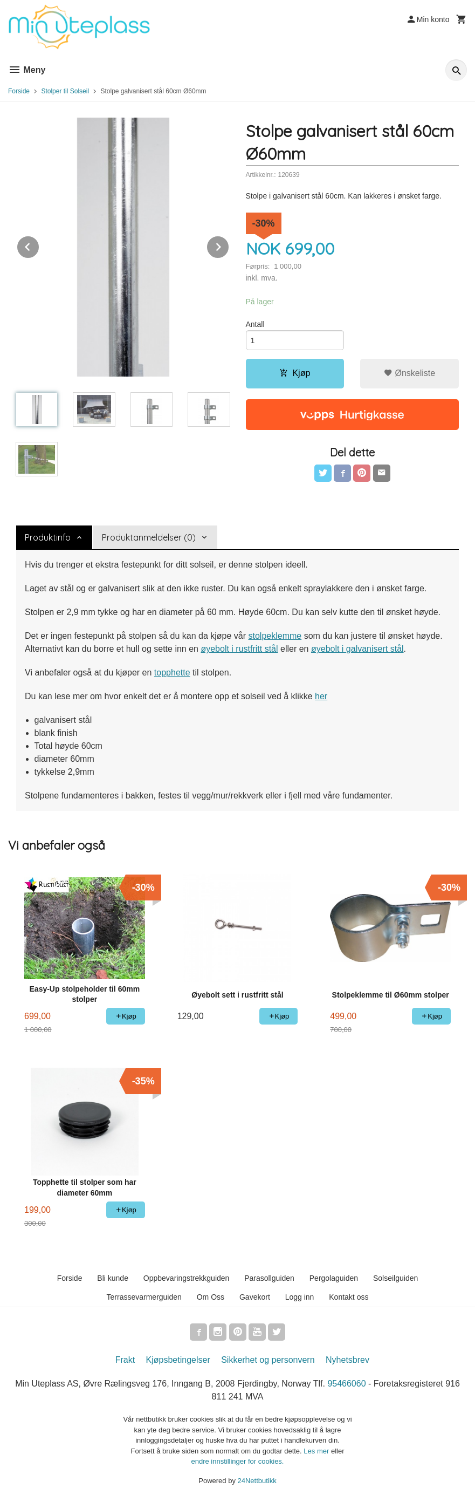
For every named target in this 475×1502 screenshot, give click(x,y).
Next (229, 245)
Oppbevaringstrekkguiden (186, 1278)
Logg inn (299, 1297)
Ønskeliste (409, 373)
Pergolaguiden (333, 1278)
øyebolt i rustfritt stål (239, 648)
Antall (255, 324)
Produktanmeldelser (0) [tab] (149, 537)
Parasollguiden (269, 1278)
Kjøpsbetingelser (178, 1359)
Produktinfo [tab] (48, 537)
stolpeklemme (274, 635)
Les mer (317, 1451)
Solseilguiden (395, 1278)
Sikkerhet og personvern (267, 1359)
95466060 (346, 1383)
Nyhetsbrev (347, 1359)
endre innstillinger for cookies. (237, 1461)
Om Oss (210, 1297)
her (321, 696)
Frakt (125, 1359)
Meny (26, 69)
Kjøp (294, 373)
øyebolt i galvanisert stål (357, 648)
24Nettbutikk (257, 1481)
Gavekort (254, 1297)
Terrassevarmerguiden (144, 1297)
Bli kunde (112, 1278)
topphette (172, 672)
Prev (39, 245)
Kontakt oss (348, 1297)
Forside (19, 91)
